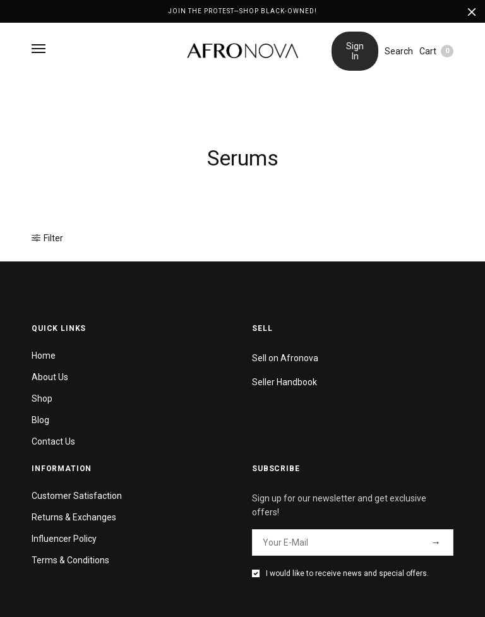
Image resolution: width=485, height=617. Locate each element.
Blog (40, 420)
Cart (436, 51)
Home (44, 355)
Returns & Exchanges (74, 517)
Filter (47, 238)
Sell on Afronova (285, 358)
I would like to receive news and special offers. (347, 573)
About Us (50, 377)
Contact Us (53, 441)
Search (399, 51)
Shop (42, 398)
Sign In (355, 51)
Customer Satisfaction (77, 496)
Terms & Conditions (70, 560)
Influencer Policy (64, 539)
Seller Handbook (284, 382)
